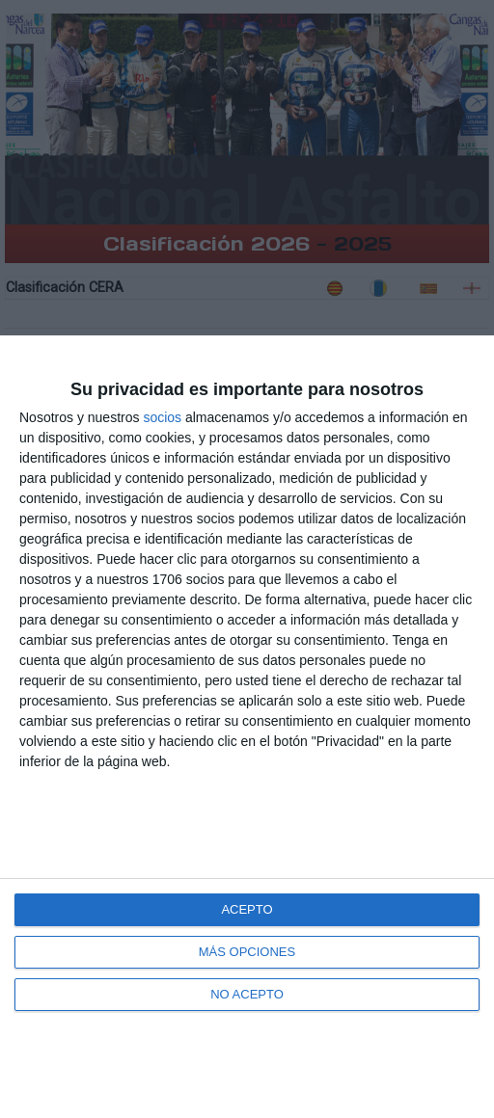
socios (162, 417)
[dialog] (247, 726)
